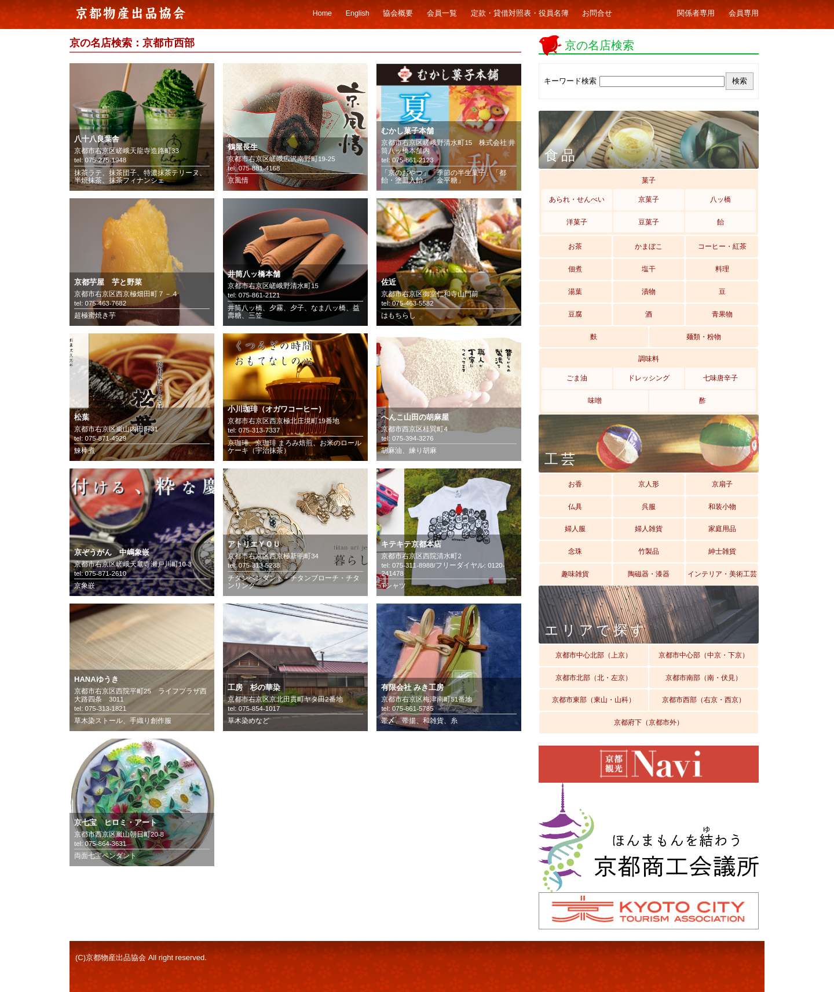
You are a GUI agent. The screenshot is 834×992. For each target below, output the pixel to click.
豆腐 (575, 314)
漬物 (649, 292)
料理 (722, 269)
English (358, 13)
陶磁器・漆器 (649, 574)
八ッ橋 (720, 199)
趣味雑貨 (575, 574)
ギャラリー (645, 14)
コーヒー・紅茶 (722, 246)
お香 (575, 484)
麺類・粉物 (703, 337)
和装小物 (722, 507)
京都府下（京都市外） (648, 722)
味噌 (595, 401)
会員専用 (744, 13)
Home (322, 13)
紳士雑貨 (722, 551)
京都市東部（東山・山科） (593, 700)
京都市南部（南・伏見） (703, 678)
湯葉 (575, 292)
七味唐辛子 (720, 378)
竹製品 (648, 551)
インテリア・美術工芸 (722, 574)
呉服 (649, 507)
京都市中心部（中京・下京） (704, 655)
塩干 (649, 269)
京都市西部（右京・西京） (703, 700)
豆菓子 (648, 222)
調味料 (648, 359)
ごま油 (576, 378)
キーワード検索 (570, 81)
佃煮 (575, 269)
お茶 (575, 246)
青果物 (722, 314)
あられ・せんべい (577, 199)
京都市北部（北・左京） (593, 678)
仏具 (575, 507)
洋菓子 (576, 222)
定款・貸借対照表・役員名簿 (520, 13)
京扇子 (722, 484)
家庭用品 (722, 529)
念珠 (575, 551)
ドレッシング (649, 378)
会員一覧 (442, 13)
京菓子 (648, 199)
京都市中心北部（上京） (593, 655)
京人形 (648, 484)
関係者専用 (696, 13)
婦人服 (575, 529)
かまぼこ (649, 246)
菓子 (649, 180)
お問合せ (597, 13)
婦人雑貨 (649, 529)
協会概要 (398, 13)
